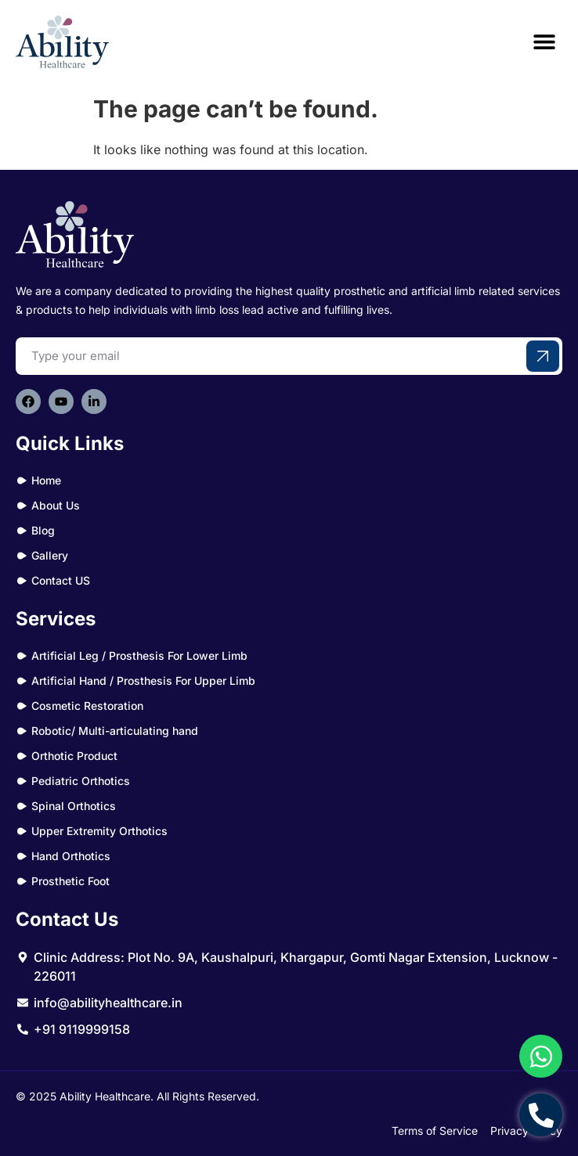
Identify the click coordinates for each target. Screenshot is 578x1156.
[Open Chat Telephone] (540, 1114)
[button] (544, 41)
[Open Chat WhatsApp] (540, 1056)
